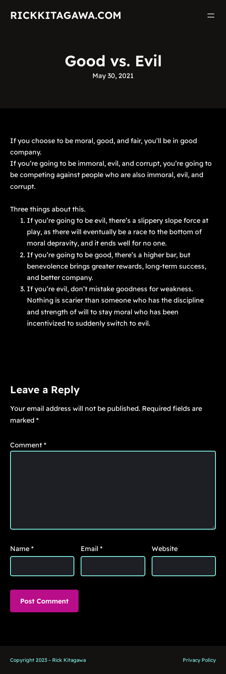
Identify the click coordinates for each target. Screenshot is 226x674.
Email (91, 548)
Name (22, 548)
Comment (28, 445)
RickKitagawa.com (65, 15)
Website (165, 548)
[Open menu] (211, 15)
